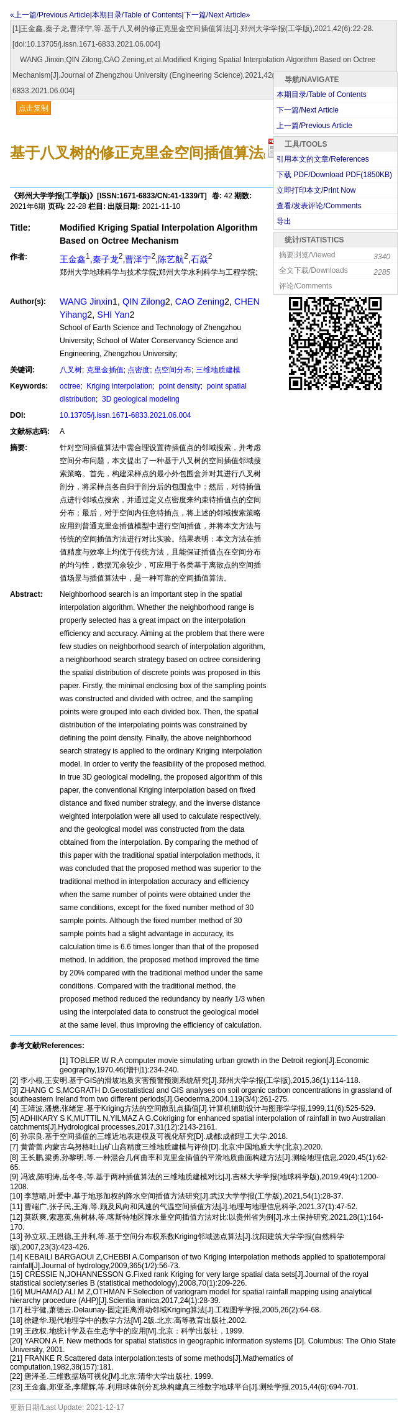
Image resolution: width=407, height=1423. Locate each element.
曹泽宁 (138, 259)
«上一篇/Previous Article (50, 15)
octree (70, 386)
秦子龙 (106, 259)
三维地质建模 (218, 370)
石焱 (199, 259)
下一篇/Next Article (308, 110)
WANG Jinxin (86, 301)
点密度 (138, 370)
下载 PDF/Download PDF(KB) (334, 174)
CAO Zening (199, 301)
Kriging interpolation (118, 386)
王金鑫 (73, 259)
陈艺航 (171, 259)
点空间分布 (172, 370)
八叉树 (71, 370)
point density (179, 386)
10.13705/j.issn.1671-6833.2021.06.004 (125, 415)
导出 (284, 221)
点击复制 (33, 108)
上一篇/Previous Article (314, 125)
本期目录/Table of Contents (137, 15)
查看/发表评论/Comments (319, 205)
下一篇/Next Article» (217, 15)
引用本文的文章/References (323, 159)
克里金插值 (105, 370)
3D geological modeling (140, 399)
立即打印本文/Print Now (316, 190)
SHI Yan (113, 315)
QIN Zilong (143, 301)
